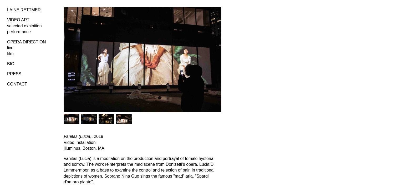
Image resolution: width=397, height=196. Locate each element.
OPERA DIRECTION (26, 42)
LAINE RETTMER (24, 10)
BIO (10, 64)
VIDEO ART (18, 20)
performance (19, 31)
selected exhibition (24, 26)
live (10, 48)
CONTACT (17, 84)
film (10, 53)
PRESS (14, 74)
